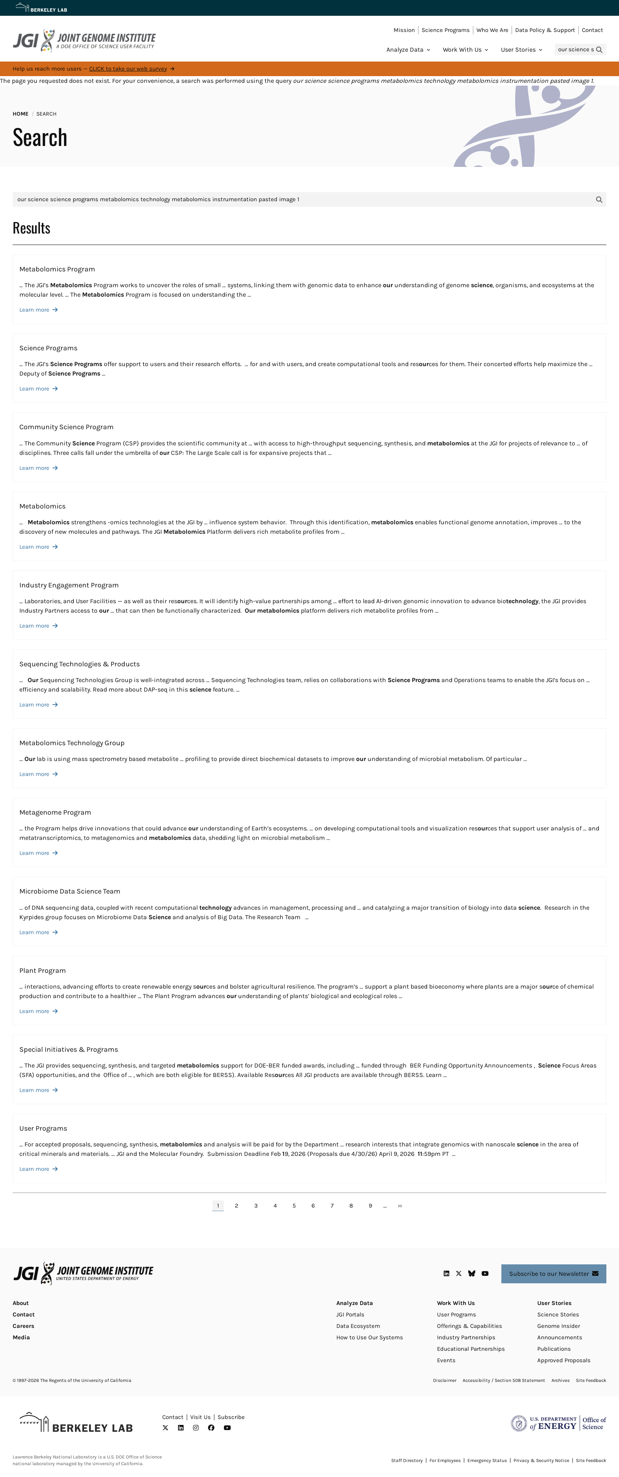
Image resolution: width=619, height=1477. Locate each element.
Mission (404, 30)
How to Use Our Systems (369, 1337)
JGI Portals (350, 1314)
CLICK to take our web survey (128, 68)
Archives (560, 1380)
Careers (23, 1325)
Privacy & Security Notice (541, 1460)
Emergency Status (487, 1460)
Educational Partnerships (471, 1348)
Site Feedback (591, 1380)
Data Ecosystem (358, 1325)
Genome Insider (558, 1325)
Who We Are (492, 30)
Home (20, 113)
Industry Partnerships (466, 1337)
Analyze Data (405, 49)
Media (21, 1337)
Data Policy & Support (545, 30)
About (21, 1303)
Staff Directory (407, 1460)
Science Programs (446, 30)
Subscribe (231, 1417)
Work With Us (462, 49)
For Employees (445, 1460)
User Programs (456, 1314)
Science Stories (558, 1314)
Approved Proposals (564, 1360)
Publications (554, 1348)
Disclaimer (444, 1380)
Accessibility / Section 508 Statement (504, 1380)
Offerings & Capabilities (469, 1325)
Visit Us (200, 1417)
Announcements (559, 1337)
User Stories (518, 49)
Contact (592, 30)
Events (446, 1360)
